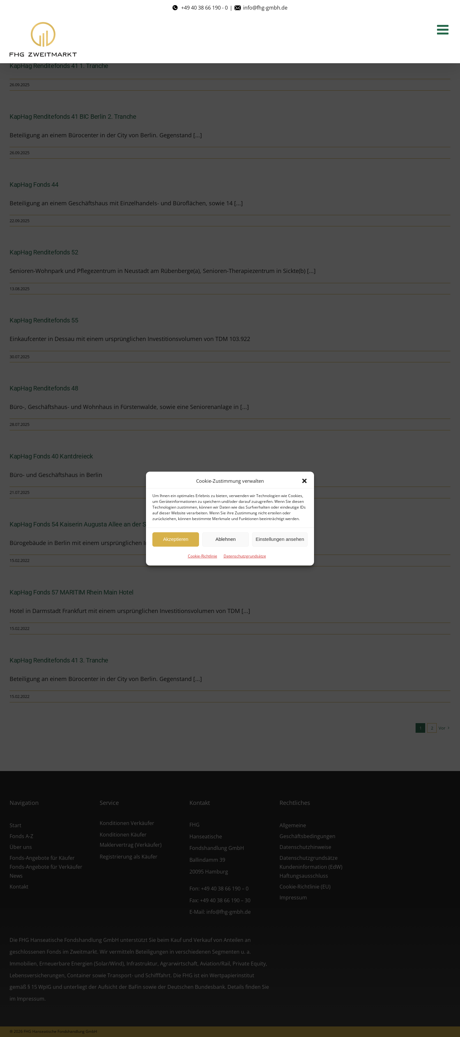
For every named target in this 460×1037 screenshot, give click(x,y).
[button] (304, 481)
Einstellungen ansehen (280, 539)
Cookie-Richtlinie (202, 556)
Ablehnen (225, 539)
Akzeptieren (175, 539)
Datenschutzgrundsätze (245, 556)
